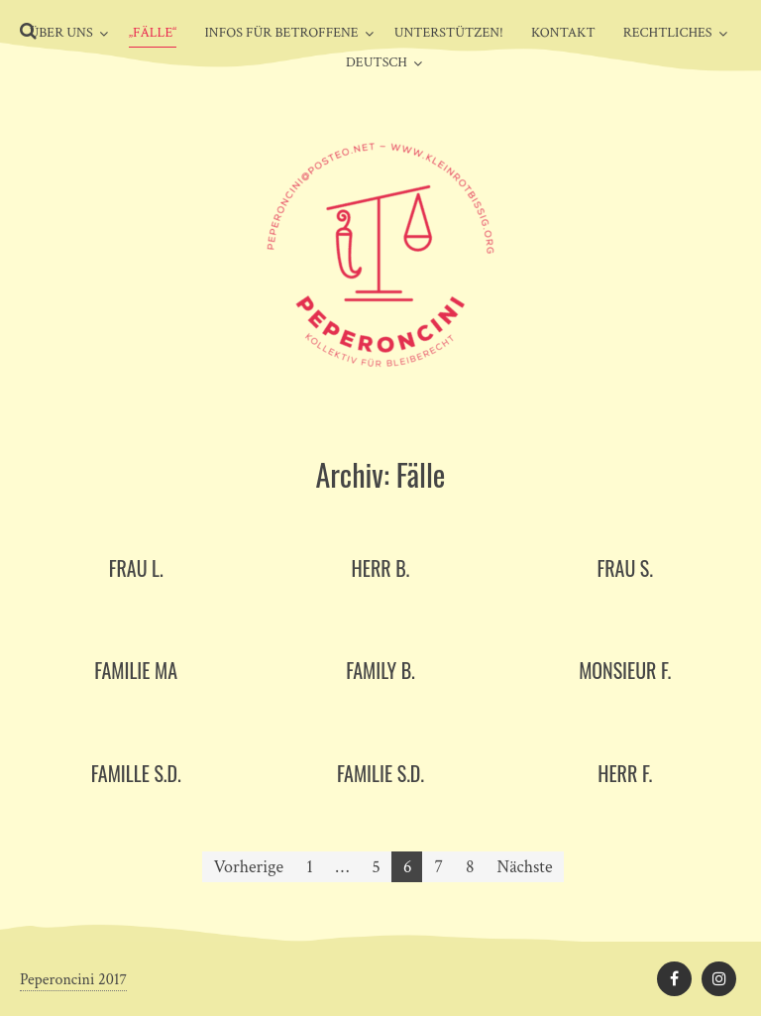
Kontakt (563, 33)
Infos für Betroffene (281, 33)
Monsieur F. (625, 670)
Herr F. (625, 773)
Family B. (380, 670)
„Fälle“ (153, 33)
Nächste (525, 866)
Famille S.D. (136, 773)
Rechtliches (667, 33)
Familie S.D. (380, 773)
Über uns (60, 33)
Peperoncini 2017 (73, 979)
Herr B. (381, 568)
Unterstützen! (448, 33)
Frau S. (625, 568)
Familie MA (135, 670)
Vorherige (249, 866)
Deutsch (376, 62)
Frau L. (136, 568)
